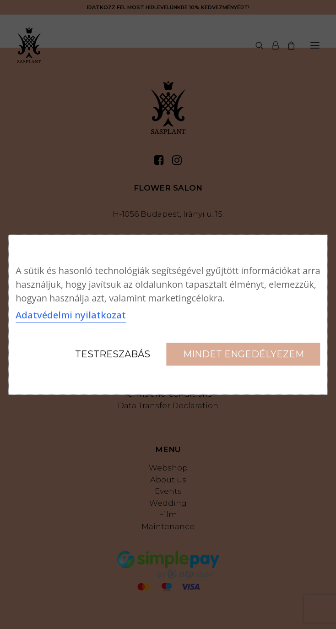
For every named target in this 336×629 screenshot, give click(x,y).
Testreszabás (112, 354)
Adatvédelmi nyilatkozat (71, 315)
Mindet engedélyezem (243, 354)
